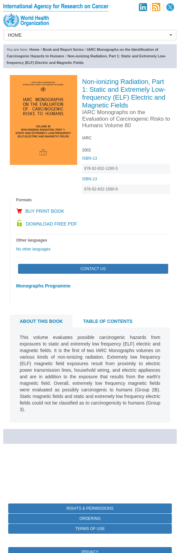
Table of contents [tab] (107, 321)
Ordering (90, 518)
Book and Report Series (63, 49)
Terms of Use (90, 528)
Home (35, 49)
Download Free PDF (51, 224)
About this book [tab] (41, 321)
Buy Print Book (44, 211)
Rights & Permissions (89, 508)
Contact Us (93, 269)
